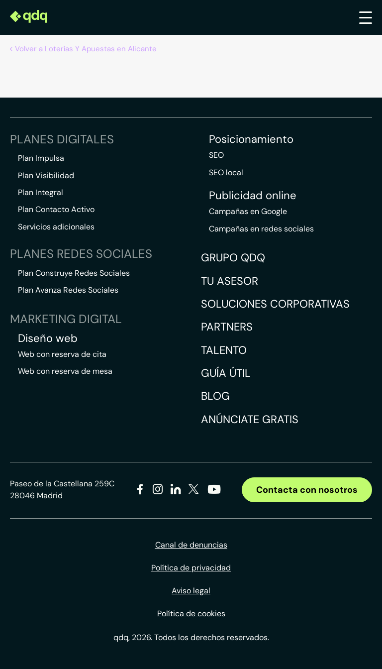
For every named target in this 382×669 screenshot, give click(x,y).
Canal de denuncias (191, 545)
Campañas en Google (248, 211)
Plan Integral (40, 192)
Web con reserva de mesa (65, 371)
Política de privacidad (191, 567)
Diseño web (48, 338)
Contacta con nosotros (307, 490)
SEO (216, 155)
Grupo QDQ (233, 257)
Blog (215, 396)
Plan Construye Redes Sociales (74, 273)
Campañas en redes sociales (261, 228)
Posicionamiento (251, 139)
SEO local (226, 172)
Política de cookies (191, 613)
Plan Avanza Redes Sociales (68, 290)
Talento (224, 350)
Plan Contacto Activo (56, 209)
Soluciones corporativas (275, 304)
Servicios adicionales (56, 227)
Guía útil (226, 373)
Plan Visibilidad (46, 175)
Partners (227, 327)
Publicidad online (252, 195)
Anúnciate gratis (249, 419)
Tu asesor (229, 281)
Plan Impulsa (41, 158)
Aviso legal (191, 590)
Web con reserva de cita (62, 354)
